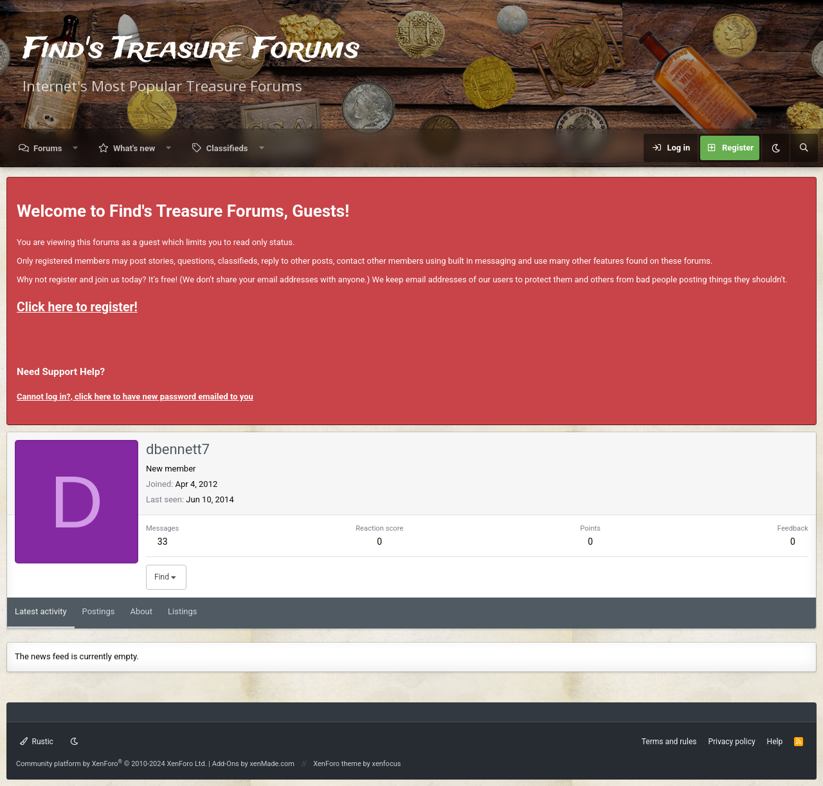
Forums (47, 148)
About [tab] (141, 611)
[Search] (804, 148)
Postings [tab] (98, 611)
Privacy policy (731, 741)
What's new (134, 148)
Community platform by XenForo (111, 764)
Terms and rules (669, 741)
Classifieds (227, 148)
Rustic (36, 741)
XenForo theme (337, 764)
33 (163, 541)
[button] (75, 148)
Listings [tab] (182, 611)
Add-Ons (225, 764)
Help (775, 741)
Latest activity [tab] (41, 611)
